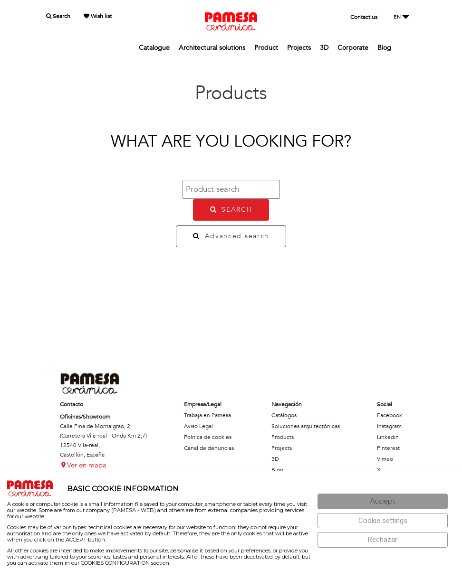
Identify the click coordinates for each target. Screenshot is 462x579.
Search (58, 16)
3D (324, 47)
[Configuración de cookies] (383, 521)
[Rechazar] (383, 540)
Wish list (98, 16)
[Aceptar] (383, 501)
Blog (384, 47)
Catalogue (154, 47)
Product (266, 47)
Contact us (363, 17)
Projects (299, 47)
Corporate (352, 47)
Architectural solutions (212, 47)
